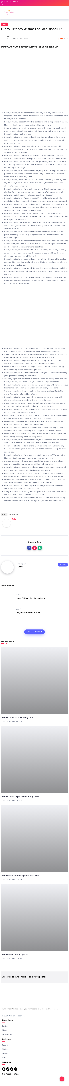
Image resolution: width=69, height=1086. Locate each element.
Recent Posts (13, 514)
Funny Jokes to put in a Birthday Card (20, 796)
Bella (9, 36)
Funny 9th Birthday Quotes (15, 954)
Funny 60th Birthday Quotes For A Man (20, 875)
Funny (4, 24)
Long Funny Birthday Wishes (28, 612)
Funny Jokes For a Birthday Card (18, 717)
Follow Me (62, 565)
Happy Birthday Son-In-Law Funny (31, 598)
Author (4, 514)
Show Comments (34, 631)
